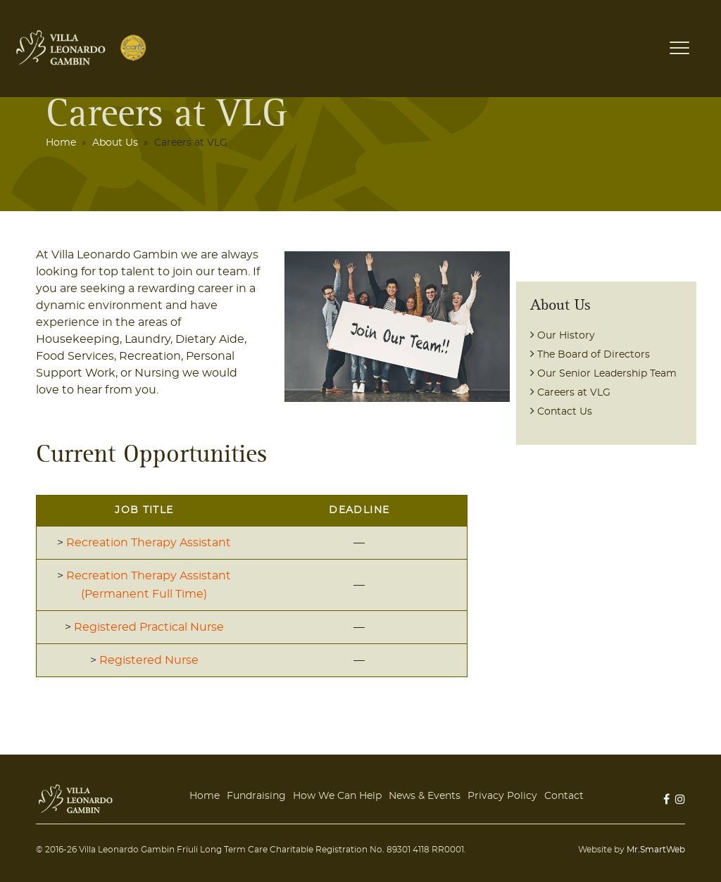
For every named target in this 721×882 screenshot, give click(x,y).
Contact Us (564, 412)
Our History (566, 336)
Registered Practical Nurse (149, 627)
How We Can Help (337, 796)
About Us (115, 143)
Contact (564, 796)
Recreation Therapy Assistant (148, 542)
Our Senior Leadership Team (607, 374)
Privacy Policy (502, 796)
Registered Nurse (149, 660)
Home (61, 143)
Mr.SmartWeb (656, 849)
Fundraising (256, 796)
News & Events (424, 796)
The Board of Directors (593, 355)
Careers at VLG (573, 393)
